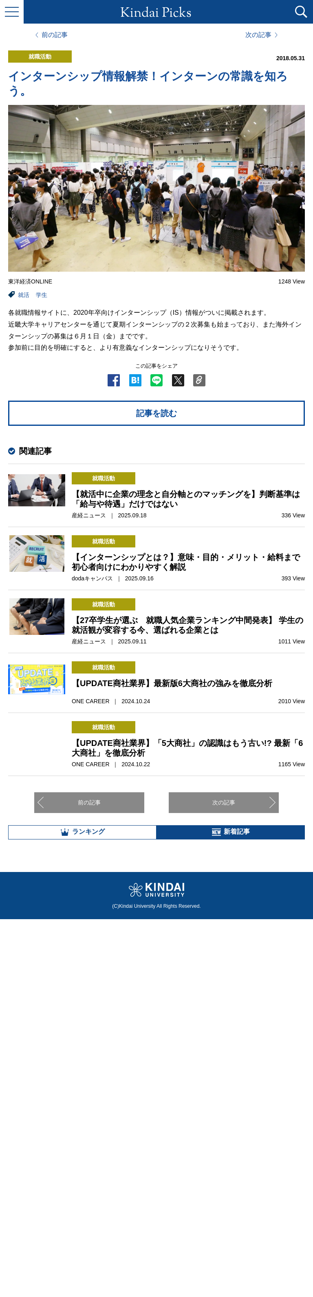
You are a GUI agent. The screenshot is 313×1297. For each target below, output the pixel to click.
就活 (23, 295)
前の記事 (55, 35)
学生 (41, 295)
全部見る (156, 1207)
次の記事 (258, 35)
